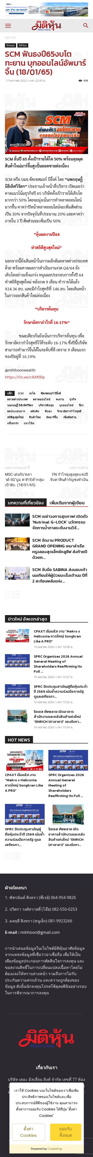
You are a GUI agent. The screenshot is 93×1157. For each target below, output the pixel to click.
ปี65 (81, 405)
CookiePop (55, 1149)
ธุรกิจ (72, 399)
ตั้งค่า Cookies (28, 1132)
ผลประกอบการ (16, 411)
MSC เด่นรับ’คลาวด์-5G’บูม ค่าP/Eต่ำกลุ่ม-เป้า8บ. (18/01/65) (25, 479)
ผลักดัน (35, 411)
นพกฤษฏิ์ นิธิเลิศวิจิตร (20, 405)
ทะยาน (60, 399)
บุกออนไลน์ (66, 405)
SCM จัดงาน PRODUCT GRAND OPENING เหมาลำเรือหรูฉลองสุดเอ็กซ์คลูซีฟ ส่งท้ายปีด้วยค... (59, 549)
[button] (8, 25)
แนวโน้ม (29, 423)
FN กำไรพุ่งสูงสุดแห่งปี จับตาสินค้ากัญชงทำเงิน (69, 477)
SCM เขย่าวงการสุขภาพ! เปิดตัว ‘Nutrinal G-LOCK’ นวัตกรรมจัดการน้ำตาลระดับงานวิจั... (60, 522)
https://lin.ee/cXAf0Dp (25, 376)
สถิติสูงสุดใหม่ (15, 417)
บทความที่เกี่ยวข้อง (26, 502)
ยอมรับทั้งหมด (65, 1132)
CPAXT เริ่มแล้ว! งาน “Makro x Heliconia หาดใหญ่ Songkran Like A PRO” (57, 636)
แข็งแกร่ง (12, 423)
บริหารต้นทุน (46, 405)
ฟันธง (48, 411)
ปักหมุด (10, 45)
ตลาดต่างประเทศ (17, 399)
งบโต (32, 393)
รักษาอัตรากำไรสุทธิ (69, 411)
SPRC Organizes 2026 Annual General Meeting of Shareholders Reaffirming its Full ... (58, 664)
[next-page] (16, 594)
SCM (21, 393)
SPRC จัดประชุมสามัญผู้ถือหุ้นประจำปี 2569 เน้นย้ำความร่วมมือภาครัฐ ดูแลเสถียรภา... (61, 691)
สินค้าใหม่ (35, 417)
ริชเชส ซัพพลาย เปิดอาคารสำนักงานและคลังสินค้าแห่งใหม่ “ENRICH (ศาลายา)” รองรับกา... (57, 716)
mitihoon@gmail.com (40, 932)
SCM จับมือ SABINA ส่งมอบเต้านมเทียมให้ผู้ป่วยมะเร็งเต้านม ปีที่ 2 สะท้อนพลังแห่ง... (59, 575)
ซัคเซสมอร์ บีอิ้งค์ (51, 393)
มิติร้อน (23, 45)
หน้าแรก (10, 37)
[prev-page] (8, 594)
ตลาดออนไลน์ (41, 399)
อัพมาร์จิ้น (52, 417)
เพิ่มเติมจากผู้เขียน (67, 502)
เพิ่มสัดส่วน (69, 417)
